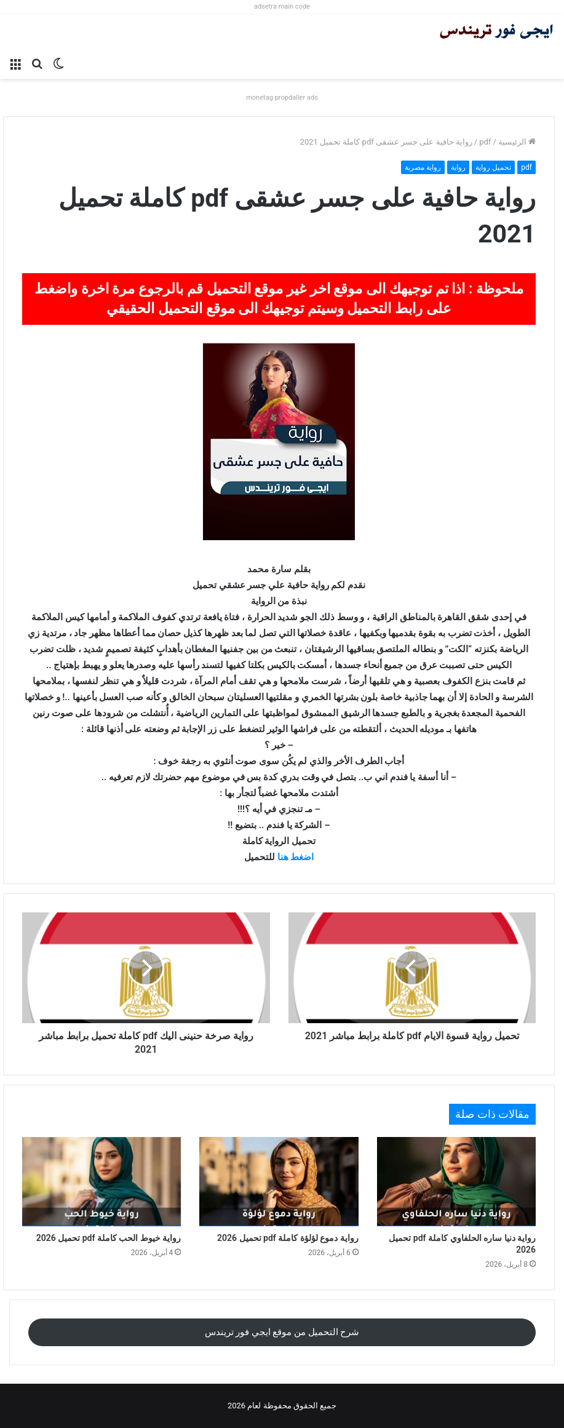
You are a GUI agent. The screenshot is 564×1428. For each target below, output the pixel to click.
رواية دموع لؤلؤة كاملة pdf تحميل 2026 (288, 1238)
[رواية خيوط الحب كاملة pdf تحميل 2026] (101, 1182)
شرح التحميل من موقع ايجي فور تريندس (282, 1332)
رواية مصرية (423, 167)
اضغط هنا (295, 857)
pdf (485, 141)
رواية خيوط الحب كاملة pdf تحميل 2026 (108, 1238)
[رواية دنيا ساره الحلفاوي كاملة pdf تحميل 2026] (456, 1182)
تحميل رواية (493, 167)
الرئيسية (517, 141)
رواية (458, 167)
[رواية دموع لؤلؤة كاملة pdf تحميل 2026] (278, 1182)
